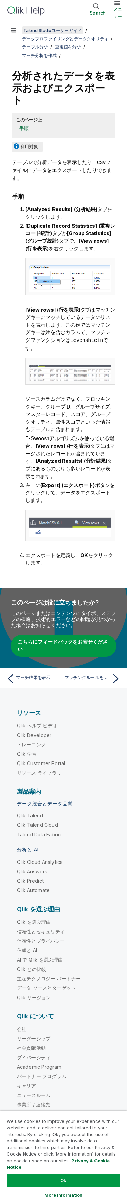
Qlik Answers (32, 871)
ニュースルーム (33, 1094)
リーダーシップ (33, 1038)
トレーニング (31, 744)
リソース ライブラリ (39, 772)
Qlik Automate (33, 889)
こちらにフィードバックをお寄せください (63, 645)
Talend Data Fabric (39, 834)
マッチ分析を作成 (39, 55)
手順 (24, 128)
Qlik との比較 (31, 968)
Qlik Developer (34, 734)
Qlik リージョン (34, 997)
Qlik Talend (30, 815)
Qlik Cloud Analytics (40, 861)
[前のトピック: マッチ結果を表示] (33, 678)
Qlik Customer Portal (41, 763)
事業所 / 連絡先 (33, 1104)
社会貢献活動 (31, 1047)
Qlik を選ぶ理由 (34, 921)
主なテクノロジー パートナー (49, 978)
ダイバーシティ (33, 1057)
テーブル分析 (35, 47)
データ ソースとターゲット (46, 987)
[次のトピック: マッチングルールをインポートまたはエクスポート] (93, 678)
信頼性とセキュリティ (41, 931)
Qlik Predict (30, 880)
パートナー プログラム (41, 1075)
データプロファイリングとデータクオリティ (65, 38)
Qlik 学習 (27, 753)
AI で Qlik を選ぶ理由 (40, 959)
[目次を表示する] (13, 30)
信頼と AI (27, 949)
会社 (21, 1028)
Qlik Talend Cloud (37, 824)
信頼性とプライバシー (41, 940)
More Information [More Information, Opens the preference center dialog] (63, 1195)
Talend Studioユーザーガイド (52, 30)
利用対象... (30, 146)
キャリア (26, 1085)
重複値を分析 (68, 47)
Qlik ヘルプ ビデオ (37, 725)
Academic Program (39, 1066)
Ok (63, 1180)
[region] (63, 1157)
